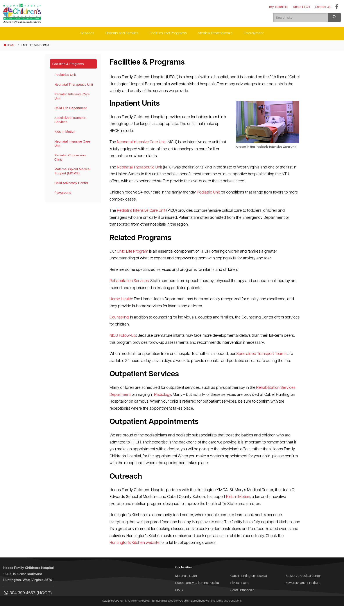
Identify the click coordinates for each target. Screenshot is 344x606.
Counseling (119, 317)
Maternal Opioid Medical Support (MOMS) (72, 171)
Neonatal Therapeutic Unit (73, 84)
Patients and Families (121, 33)
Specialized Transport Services (70, 120)
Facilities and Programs (168, 33)
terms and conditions (229, 600)
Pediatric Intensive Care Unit (72, 96)
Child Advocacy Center (71, 183)
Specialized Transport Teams (261, 354)
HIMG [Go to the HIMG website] (179, 590)
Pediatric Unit (208, 192)
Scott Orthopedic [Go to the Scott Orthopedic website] (242, 590)
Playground (62, 192)
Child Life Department (70, 108)
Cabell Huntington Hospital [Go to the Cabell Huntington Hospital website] (248, 576)
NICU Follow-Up (122, 336)
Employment (254, 33)
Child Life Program (132, 252)
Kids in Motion (64, 131)
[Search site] (334, 17)
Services (87, 33)
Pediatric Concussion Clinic (70, 157)
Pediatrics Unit (65, 74)
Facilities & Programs (68, 64)
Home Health (120, 299)
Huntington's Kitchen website (134, 543)
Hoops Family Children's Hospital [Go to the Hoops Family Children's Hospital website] (197, 583)
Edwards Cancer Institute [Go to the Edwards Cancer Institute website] (303, 583)
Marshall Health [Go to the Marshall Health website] (186, 576)
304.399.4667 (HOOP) (27, 593)
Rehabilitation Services (129, 281)
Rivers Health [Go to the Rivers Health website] (239, 583)
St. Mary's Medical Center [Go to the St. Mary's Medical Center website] (303, 576)
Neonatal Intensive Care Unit (72, 143)
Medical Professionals (215, 33)
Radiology (162, 395)
